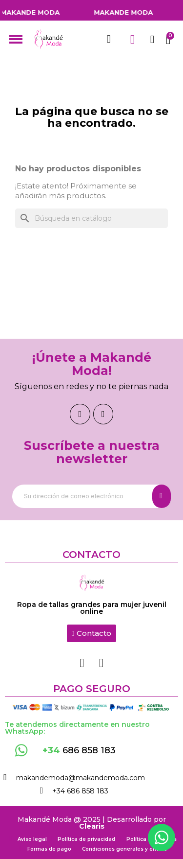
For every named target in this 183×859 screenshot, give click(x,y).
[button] (91, 633)
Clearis (91, 826)
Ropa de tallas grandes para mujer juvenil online (91, 608)
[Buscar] (91, 218)
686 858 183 (79, 750)
